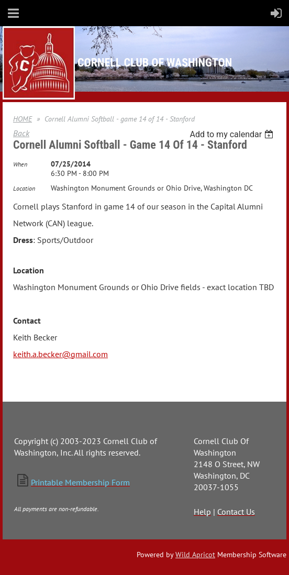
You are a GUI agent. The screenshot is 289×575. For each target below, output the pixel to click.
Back (21, 133)
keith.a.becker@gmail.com (60, 354)
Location (24, 188)
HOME (22, 119)
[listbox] (233, 134)
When (20, 164)
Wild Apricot (195, 554)
